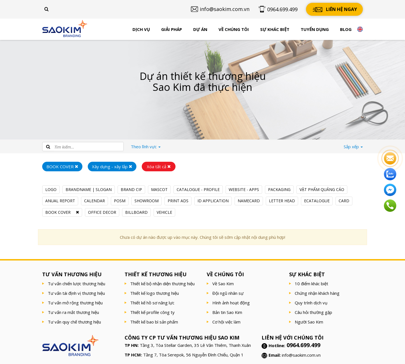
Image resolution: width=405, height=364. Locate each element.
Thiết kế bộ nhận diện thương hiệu (162, 283)
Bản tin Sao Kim (227, 312)
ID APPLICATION (213, 200)
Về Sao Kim (223, 283)
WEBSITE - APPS (244, 189)
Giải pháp (171, 29)
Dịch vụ (141, 29)
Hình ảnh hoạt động (231, 302)
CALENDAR (94, 200)
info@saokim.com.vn (301, 355)
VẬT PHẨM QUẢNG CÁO (322, 189)
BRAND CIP (131, 189)
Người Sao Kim (309, 322)
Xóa (159, 166)
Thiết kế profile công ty (152, 312)
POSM (119, 200)
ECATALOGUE (317, 200)
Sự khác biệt (274, 29)
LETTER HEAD (282, 200)
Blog (346, 29)
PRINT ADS (178, 200)
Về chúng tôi (234, 29)
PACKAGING (279, 189)
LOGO (51, 189)
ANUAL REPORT (60, 200)
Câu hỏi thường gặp (313, 312)
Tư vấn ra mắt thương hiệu (73, 312)
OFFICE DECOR (102, 212)
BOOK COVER (58, 212)
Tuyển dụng (315, 29)
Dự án (200, 29)
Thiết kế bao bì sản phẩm (154, 322)
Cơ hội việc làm (226, 322)
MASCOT (159, 189)
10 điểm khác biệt (311, 283)
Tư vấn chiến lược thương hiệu (76, 283)
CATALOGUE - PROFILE (198, 189)
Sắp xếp (353, 146)
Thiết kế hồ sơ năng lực (152, 302)
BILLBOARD (136, 212)
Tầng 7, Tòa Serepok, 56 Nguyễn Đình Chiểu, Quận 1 (193, 355)
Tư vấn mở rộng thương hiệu (75, 302)
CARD (344, 200)
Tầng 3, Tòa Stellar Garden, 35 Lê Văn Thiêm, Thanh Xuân (195, 345)
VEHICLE (164, 212)
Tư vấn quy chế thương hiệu (74, 322)
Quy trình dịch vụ (311, 302)
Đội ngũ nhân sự (228, 293)
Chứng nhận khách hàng (317, 293)
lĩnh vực (146, 146)
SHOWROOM (146, 200)
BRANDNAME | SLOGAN (89, 189)
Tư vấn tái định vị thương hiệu (76, 293)
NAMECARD (249, 200)
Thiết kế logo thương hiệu (154, 293)
